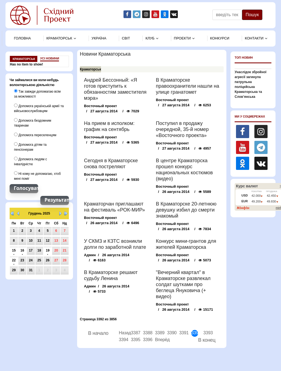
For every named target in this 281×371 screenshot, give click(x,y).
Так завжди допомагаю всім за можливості (37, 93)
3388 (146, 332)
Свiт (126, 38)
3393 (206, 332)
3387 (134, 332)
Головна (22, 38)
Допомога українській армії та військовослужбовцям (39, 108)
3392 (194, 332)
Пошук (252, 14)
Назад (122, 332)
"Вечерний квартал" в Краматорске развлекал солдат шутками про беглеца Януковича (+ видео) (183, 284)
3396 (146, 339)
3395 (134, 339)
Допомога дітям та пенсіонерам (30, 147)
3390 (170, 332)
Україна (99, 38)
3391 (182, 332)
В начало (98, 333)
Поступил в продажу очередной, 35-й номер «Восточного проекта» (182, 129)
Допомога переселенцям (35, 135)
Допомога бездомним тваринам (32, 122)
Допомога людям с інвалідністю (30, 161)
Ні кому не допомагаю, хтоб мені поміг (37, 176)
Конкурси (219, 38)
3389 (158, 332)
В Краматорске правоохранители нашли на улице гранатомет (187, 86)
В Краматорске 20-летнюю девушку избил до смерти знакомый (186, 210)
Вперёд (158, 339)
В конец (206, 340)
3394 (122, 339)
